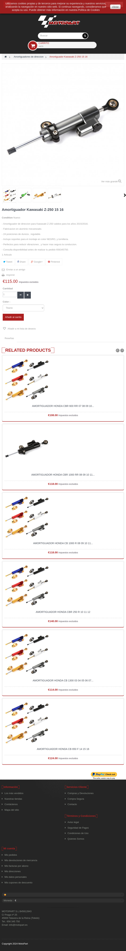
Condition (7, 217)
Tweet (7, 261)
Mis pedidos (11, 855)
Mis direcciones (13, 871)
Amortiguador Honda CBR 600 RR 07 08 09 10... (63, 406)
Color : (7, 301)
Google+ (37, 261)
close (115, 6)
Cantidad (8, 288)
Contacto (72, 804)
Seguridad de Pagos (78, 827)
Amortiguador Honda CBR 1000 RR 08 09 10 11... (63, 474)
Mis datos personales (16, 877)
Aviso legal (73, 822)
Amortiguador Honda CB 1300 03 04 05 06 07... (63, 680)
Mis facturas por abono (16, 866)
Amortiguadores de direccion (28, 56)
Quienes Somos (76, 838)
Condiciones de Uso (78, 833)
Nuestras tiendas (13, 798)
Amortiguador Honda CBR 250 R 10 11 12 (63, 611)
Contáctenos (11, 804)
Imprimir (10, 275)
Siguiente (125, 195)
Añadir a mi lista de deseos (21, 328)
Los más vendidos (14, 793)
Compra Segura (76, 798)
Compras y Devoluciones (81, 793)
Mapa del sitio (12, 810)
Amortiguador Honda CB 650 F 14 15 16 (63, 749)
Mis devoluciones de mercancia (21, 860)
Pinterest (54, 261)
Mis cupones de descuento (18, 882)
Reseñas (9, 338)
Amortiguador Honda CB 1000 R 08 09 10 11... (63, 543)
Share (22, 261)
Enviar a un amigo (15, 269)
